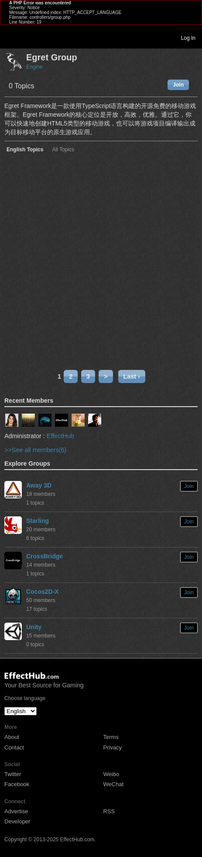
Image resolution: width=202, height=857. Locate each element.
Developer (17, 821)
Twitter (12, 774)
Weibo (111, 774)
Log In (188, 38)
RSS (109, 811)
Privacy (112, 747)
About (11, 737)
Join (178, 85)
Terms (111, 737)
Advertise (16, 811)
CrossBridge (44, 556)
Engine (34, 67)
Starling (37, 520)
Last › (131, 376)
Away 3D (38, 485)
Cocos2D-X (42, 591)
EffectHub (60, 435)
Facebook (16, 784)
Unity (33, 627)
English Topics (25, 150)
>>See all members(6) (35, 449)
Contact (14, 747)
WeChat (113, 784)
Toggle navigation (10, 37)
